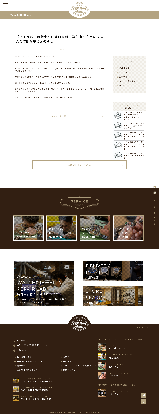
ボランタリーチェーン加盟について (80, 366)
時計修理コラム (24, 357)
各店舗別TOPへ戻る (79, 164)
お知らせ (123, 72)
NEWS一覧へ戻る (59, 116)
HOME (21, 340)
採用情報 (67, 361)
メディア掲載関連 (127, 81)
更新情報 (123, 76)
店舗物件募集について (27, 370)
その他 (122, 85)
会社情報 (21, 366)
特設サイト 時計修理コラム (30, 361)
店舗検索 (22, 350)
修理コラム (124, 68)
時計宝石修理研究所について (33, 345)
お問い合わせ (69, 370)
